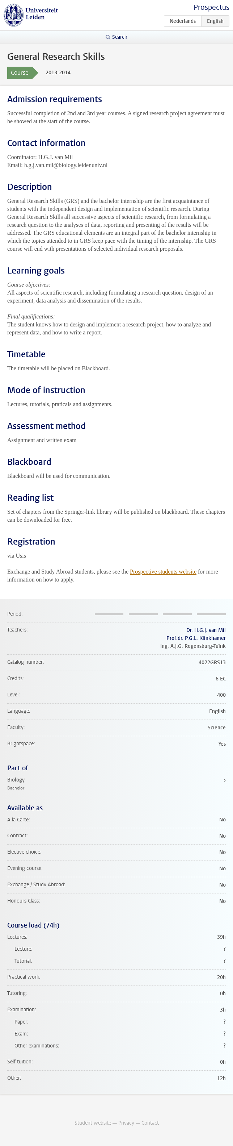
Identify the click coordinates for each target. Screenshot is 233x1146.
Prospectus (211, 7)
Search (119, 37)
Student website (93, 1123)
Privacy (126, 1123)
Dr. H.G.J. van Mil (206, 630)
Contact (150, 1123)
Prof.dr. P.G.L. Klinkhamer (196, 638)
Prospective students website (163, 571)
